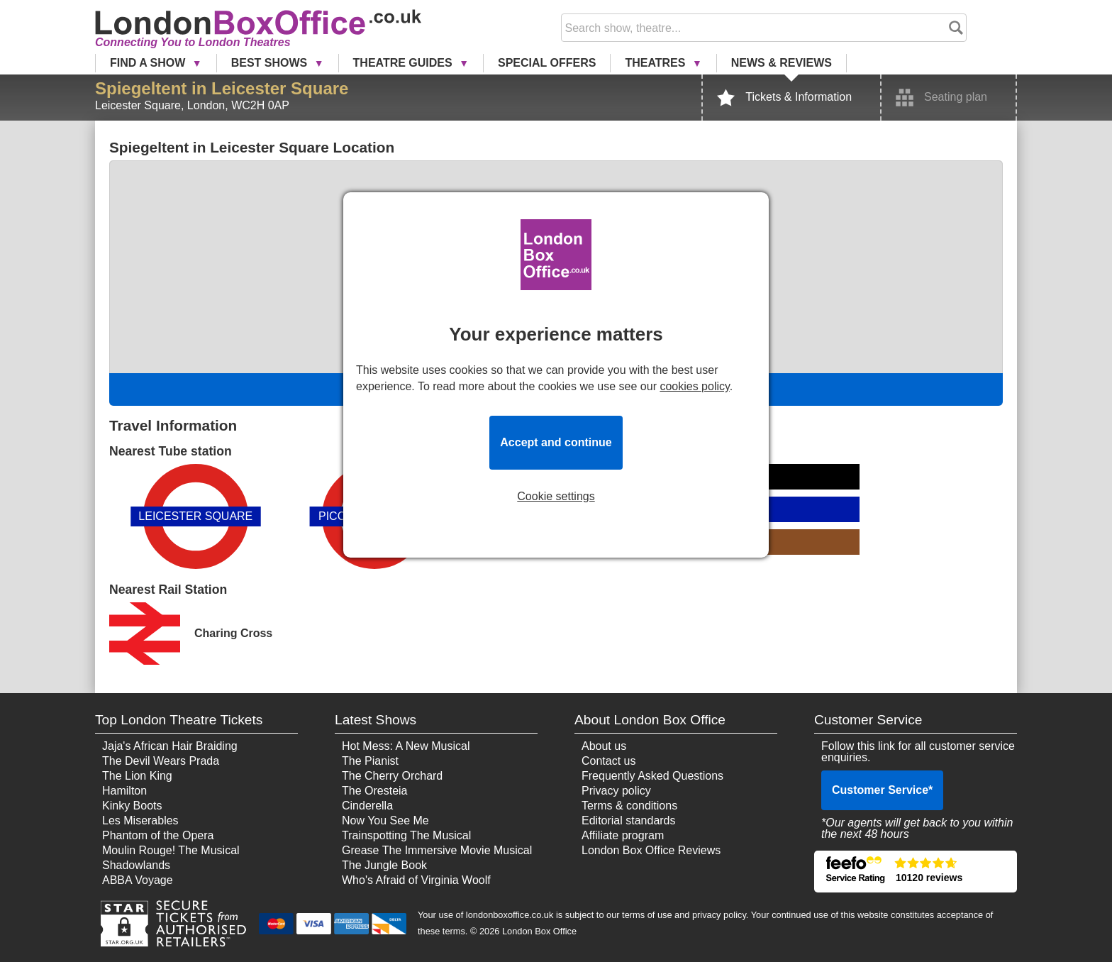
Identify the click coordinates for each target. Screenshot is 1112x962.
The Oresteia (374, 791)
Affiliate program (623, 835)
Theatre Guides (404, 63)
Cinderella (367, 806)
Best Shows (271, 63)
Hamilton (124, 791)
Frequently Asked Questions (652, 776)
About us (604, 746)
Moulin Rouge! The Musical (171, 850)
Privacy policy (616, 791)
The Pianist (370, 761)
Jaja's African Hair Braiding (170, 746)
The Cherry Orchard (392, 776)
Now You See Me (385, 820)
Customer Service (882, 790)
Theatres (656, 63)
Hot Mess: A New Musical (406, 746)
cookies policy (694, 386)
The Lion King (137, 776)
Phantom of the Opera (157, 835)
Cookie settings (555, 496)
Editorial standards (629, 820)
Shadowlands (136, 865)
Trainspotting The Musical (406, 835)
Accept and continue (555, 442)
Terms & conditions (629, 806)
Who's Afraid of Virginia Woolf (416, 880)
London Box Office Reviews (651, 850)
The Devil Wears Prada (160, 761)
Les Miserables (140, 820)
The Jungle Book (384, 865)
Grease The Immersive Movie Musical (437, 850)
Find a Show (149, 63)
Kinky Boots (132, 806)
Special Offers (547, 63)
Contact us (608, 761)
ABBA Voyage (137, 880)
